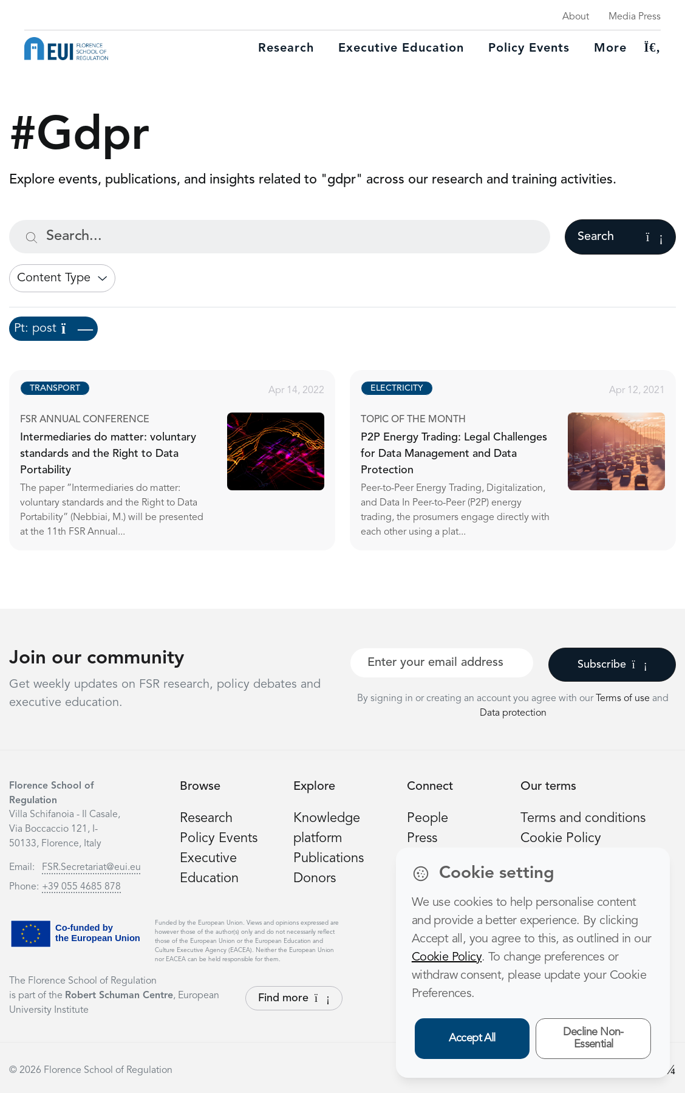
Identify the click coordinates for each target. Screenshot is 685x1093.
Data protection (513, 713)
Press (422, 838)
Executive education (401, 49)
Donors (314, 878)
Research (286, 49)
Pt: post (53, 329)
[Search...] (279, 236)
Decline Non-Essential (593, 1038)
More (610, 49)
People (427, 818)
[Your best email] (442, 663)
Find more (294, 998)
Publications (328, 858)
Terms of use (624, 699)
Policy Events (529, 49)
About (575, 17)
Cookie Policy (560, 838)
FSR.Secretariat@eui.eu (91, 867)
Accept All (472, 1038)
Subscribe (612, 664)
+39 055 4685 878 (81, 887)
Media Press (634, 17)
